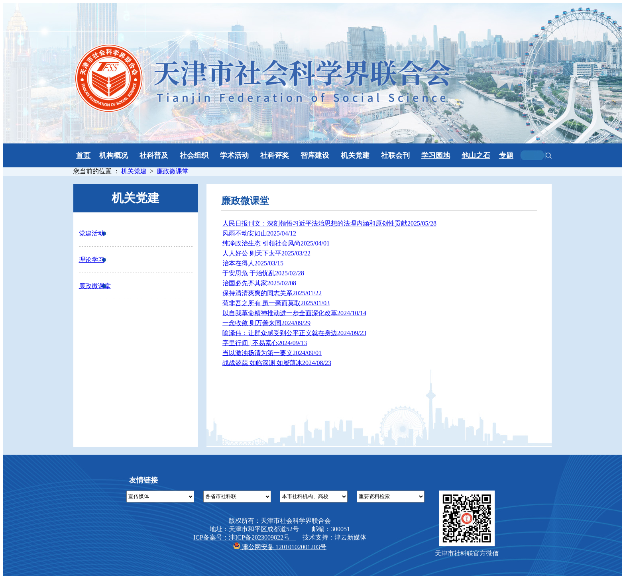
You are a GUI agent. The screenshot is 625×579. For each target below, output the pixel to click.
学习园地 (435, 155)
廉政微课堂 (173, 171)
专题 (506, 155)
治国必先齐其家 (259, 283)
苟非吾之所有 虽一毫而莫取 (276, 303)
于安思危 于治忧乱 (263, 273)
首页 (83, 155)
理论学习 (91, 259)
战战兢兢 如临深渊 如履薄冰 (276, 362)
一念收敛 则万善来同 (266, 323)
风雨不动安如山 (259, 233)
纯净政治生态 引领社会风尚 (276, 243)
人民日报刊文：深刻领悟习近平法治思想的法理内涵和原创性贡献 (329, 223)
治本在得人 (252, 263)
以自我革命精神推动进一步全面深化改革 (294, 313)
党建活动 (91, 233)
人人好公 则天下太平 (266, 253)
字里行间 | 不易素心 (264, 343)
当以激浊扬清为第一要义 (272, 352)
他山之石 (476, 155)
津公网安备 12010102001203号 (279, 547)
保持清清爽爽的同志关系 (272, 293)
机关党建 (134, 171)
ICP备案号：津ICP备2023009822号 (244, 537)
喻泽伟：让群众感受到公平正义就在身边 (294, 333)
